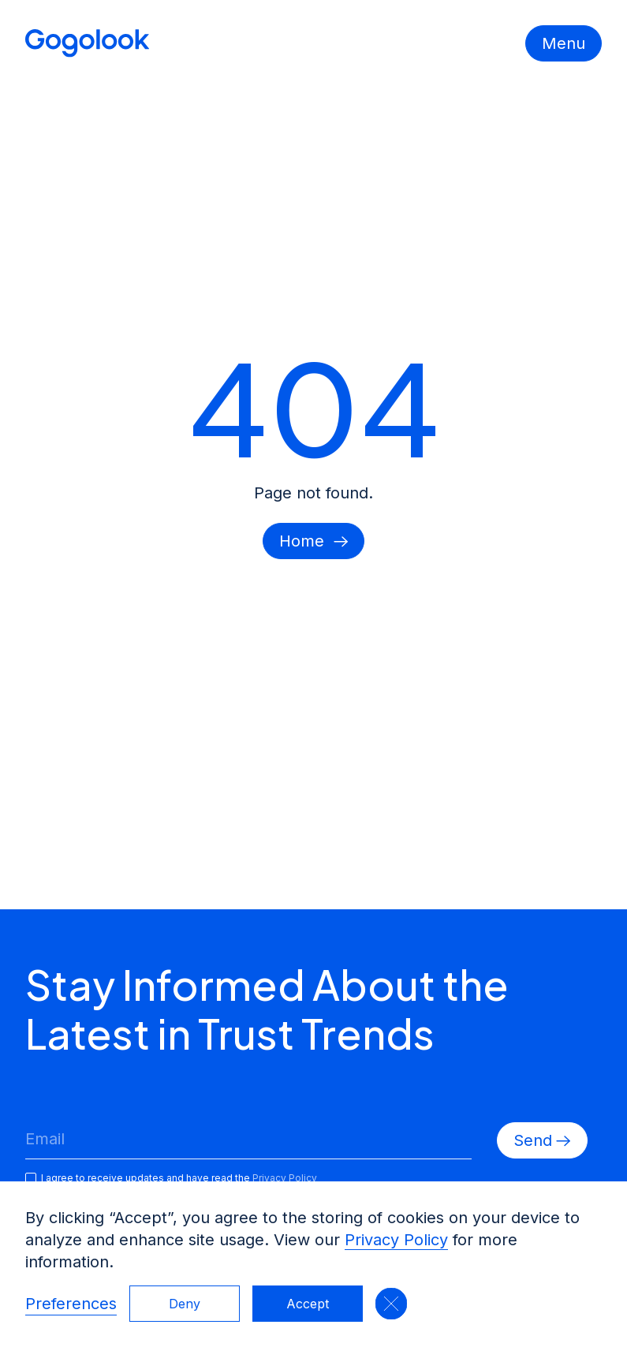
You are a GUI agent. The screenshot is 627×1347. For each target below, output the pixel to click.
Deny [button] (184, 1304)
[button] (391, 1303)
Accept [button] (307, 1304)
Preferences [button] (71, 1303)
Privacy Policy (396, 1239)
